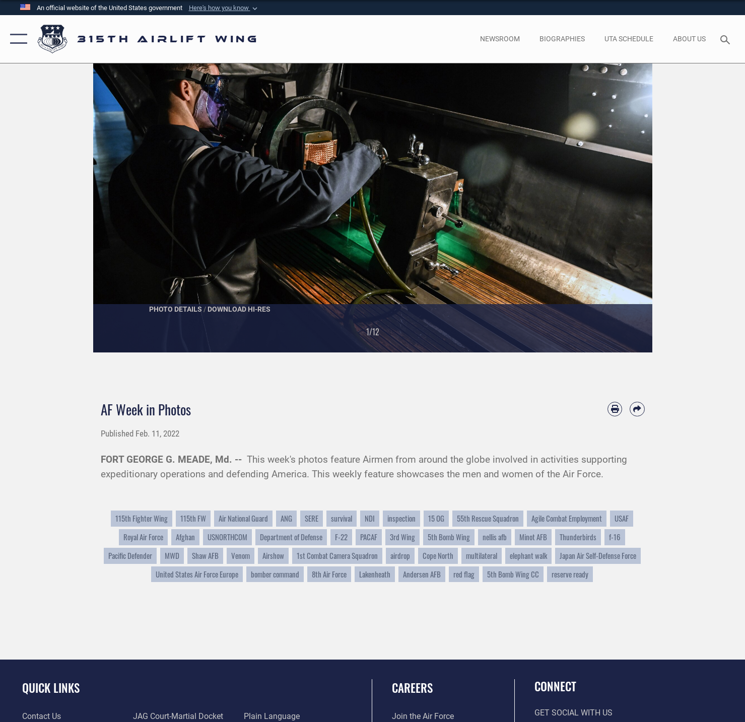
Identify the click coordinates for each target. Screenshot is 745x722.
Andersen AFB (422, 574)
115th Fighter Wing (141, 518)
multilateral (481, 555)
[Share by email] (637, 409)
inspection (401, 518)
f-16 (615, 537)
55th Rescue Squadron (488, 518)
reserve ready (570, 574)
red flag (464, 574)
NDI (370, 518)
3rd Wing (402, 537)
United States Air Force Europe (197, 574)
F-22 (341, 537)
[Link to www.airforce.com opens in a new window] (423, 716)
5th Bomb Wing (449, 537)
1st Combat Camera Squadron (337, 555)
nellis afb (495, 537)
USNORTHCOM (227, 537)
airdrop (400, 555)
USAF (622, 518)
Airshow (273, 555)
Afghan (185, 537)
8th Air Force (329, 574)
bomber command (275, 574)
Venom (240, 555)
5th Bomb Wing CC (513, 574)
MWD (172, 555)
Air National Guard (243, 518)
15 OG (436, 518)
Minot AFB (533, 537)
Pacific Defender (130, 555)
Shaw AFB (205, 555)
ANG (286, 518)
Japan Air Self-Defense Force (598, 555)
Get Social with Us (573, 712)
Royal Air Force (143, 537)
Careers (412, 687)
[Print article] (614, 409)
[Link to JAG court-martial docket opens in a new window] (178, 716)
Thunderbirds (578, 537)
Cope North (438, 555)
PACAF (368, 537)
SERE (311, 518)
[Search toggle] (726, 39)
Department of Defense (291, 537)
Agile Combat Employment (566, 518)
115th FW (193, 518)
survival (341, 518)
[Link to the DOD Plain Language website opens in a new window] (272, 716)
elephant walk (528, 555)
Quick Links (51, 687)
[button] (224, 8)
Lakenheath (374, 574)
